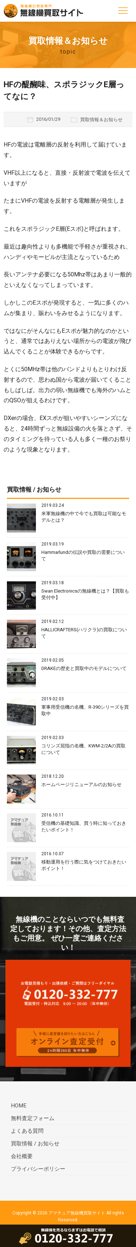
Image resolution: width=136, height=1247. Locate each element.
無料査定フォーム (32, 1119)
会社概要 (22, 1157)
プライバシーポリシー (38, 1170)
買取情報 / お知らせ (35, 1145)
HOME (18, 1107)
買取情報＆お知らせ (101, 119)
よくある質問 (27, 1132)
